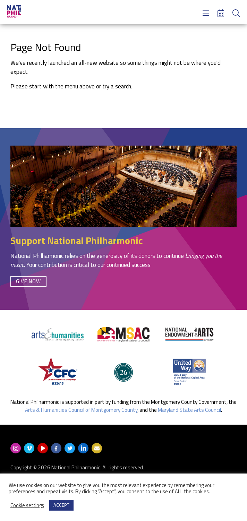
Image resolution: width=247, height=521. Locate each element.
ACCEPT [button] (61, 505)
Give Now (28, 281)
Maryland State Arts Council (189, 410)
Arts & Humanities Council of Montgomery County (81, 410)
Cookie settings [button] (27, 505)
